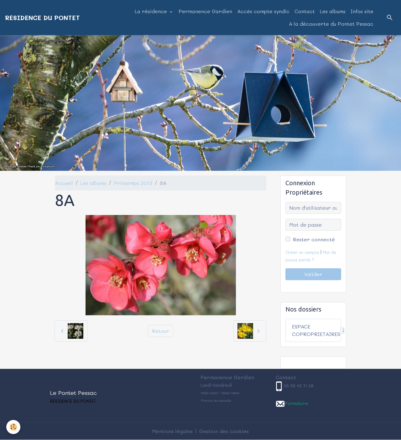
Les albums (333, 11)
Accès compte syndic (263, 11)
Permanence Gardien (205, 11)
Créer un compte (302, 252)
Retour (160, 330)
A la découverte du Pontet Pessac (331, 23)
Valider (313, 274)
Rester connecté (314, 239)
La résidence (152, 11)
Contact (304, 11)
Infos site (362, 11)
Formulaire (296, 403)
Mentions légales (172, 431)
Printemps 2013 (133, 183)
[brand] (42, 17)
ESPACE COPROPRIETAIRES (316, 330)
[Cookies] (13, 427)
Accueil (64, 183)
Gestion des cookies (224, 431)
